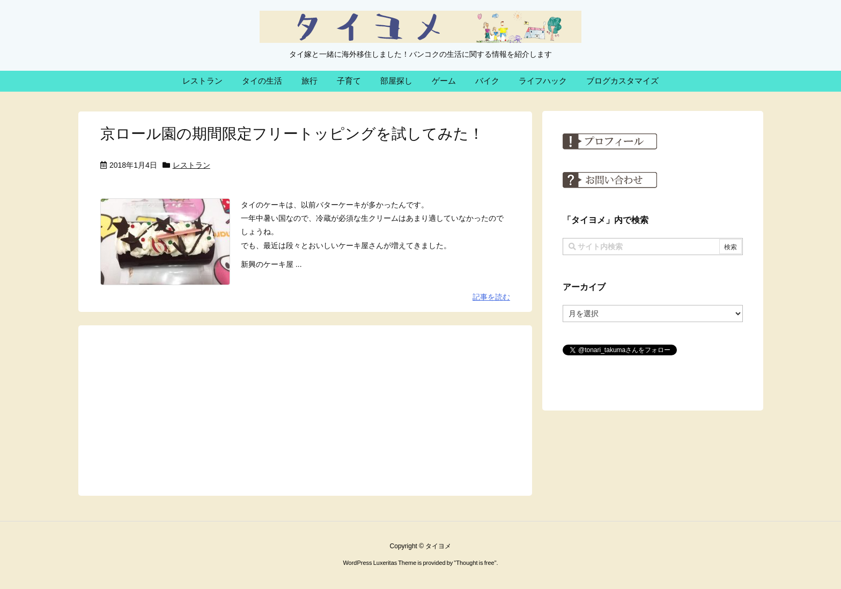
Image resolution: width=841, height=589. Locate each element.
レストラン (191, 165)
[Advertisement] (305, 410)
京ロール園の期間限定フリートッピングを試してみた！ (292, 133)
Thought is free (475, 563)
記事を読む (491, 297)
